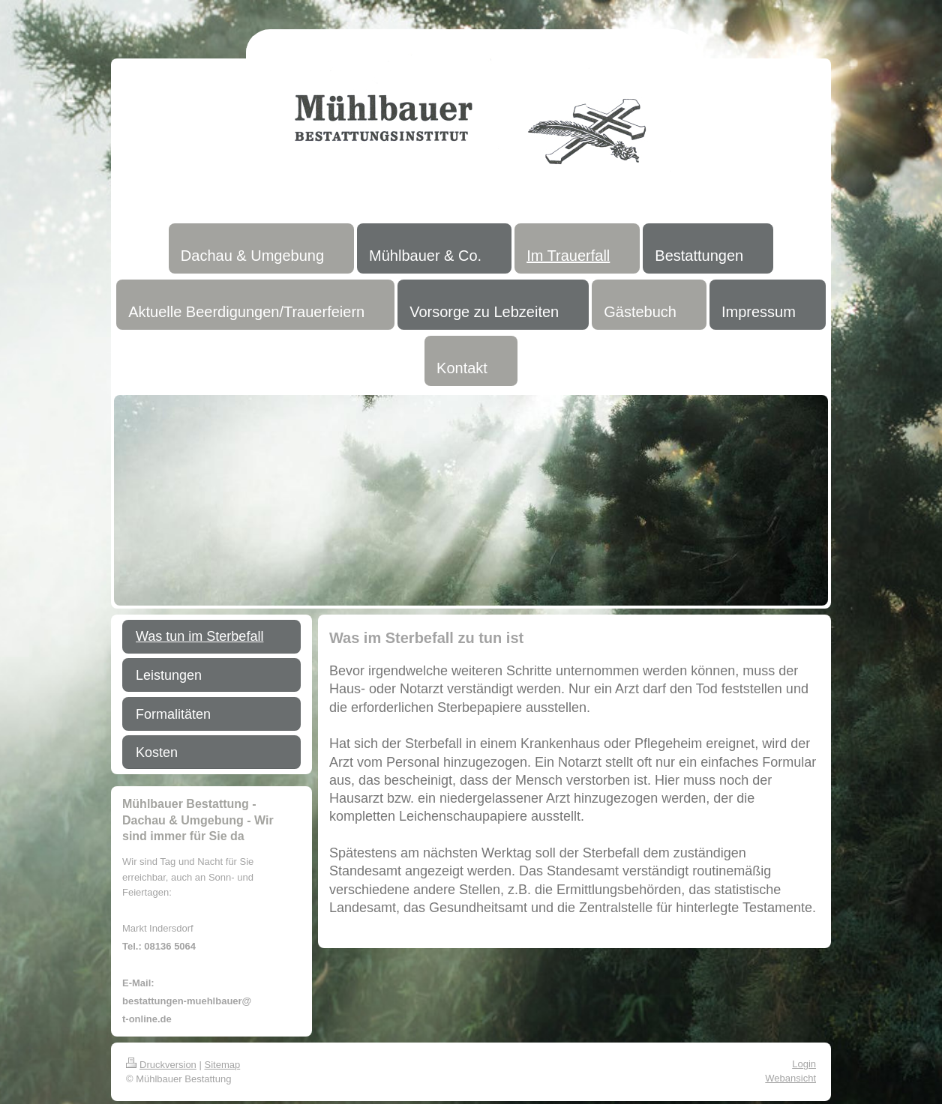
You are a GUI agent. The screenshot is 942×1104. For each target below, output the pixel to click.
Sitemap (223, 1064)
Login (804, 1064)
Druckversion (161, 1064)
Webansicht (790, 1078)
